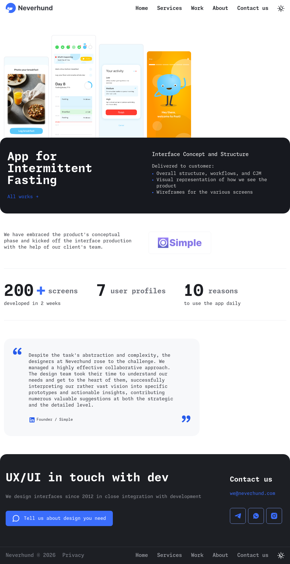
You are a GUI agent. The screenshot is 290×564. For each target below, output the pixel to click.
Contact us (252, 8)
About (220, 8)
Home (142, 8)
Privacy (73, 555)
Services (169, 8)
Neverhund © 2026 (31, 555)
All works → (23, 197)
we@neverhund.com (252, 493)
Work (197, 8)
